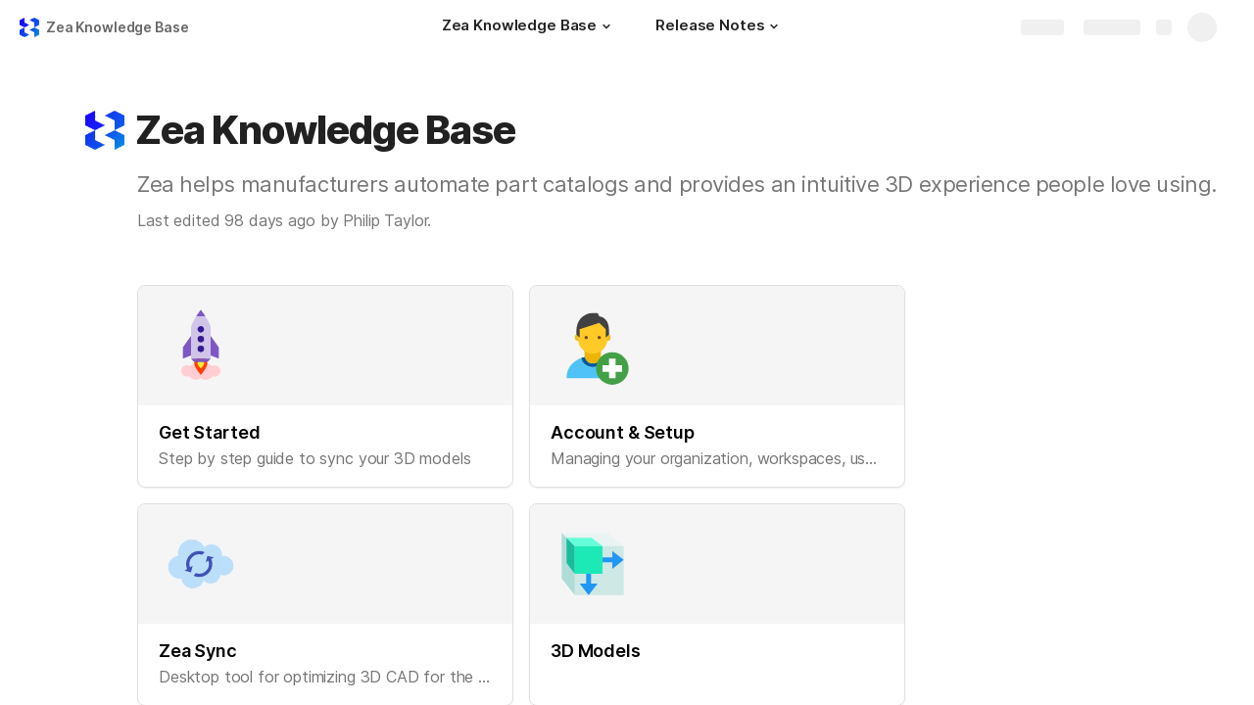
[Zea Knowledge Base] (529, 27)
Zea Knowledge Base (117, 27)
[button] (606, 26)
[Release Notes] (719, 27)
